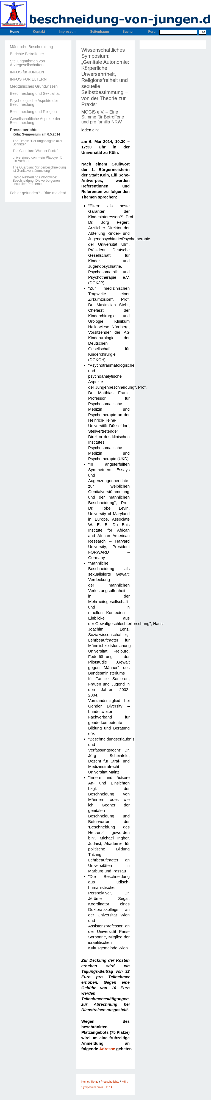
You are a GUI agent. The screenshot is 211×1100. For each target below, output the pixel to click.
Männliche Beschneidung (31, 47)
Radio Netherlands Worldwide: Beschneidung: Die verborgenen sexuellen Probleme (36, 181)
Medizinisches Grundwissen (34, 86)
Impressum (67, 32)
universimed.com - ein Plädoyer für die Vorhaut (38, 159)
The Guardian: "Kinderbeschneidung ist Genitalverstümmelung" (39, 169)
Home (14, 32)
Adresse (107, 1049)
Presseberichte (23, 130)
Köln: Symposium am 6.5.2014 (36, 134)
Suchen (128, 32)
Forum (153, 32)
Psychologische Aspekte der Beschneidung (34, 102)
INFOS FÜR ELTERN (28, 79)
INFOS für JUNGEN (27, 72)
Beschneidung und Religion (33, 112)
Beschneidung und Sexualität (35, 93)
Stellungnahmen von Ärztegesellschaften (27, 63)
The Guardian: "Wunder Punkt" (35, 151)
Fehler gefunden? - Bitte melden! (38, 193)
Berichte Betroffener (27, 54)
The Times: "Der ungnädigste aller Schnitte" (37, 142)
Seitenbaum (99, 32)
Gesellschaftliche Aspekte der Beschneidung (35, 121)
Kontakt (39, 32)
